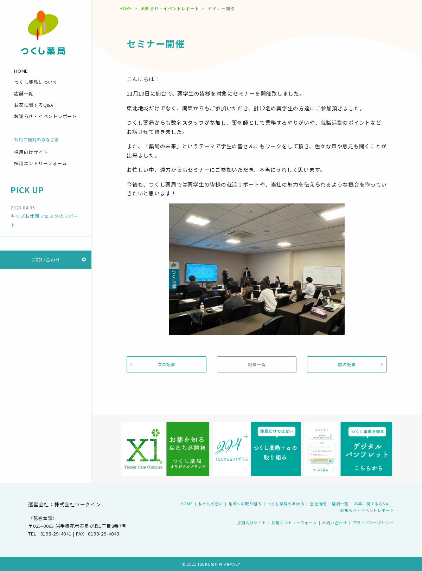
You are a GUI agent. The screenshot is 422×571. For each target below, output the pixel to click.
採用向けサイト (31, 152)
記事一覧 (257, 364)
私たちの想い (210, 503)
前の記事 (347, 364)
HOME (21, 70)
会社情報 (318, 503)
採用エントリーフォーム (40, 163)
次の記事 (166, 364)
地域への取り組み (245, 503)
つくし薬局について (36, 82)
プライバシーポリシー (373, 522)
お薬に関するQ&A (33, 105)
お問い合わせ (45, 259)
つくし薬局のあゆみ (286, 503)
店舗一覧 (23, 93)
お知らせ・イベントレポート (45, 116)
